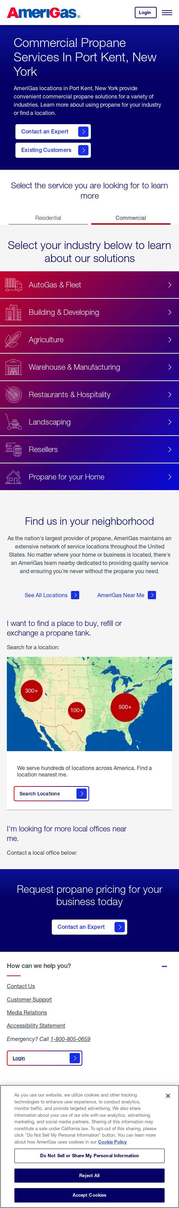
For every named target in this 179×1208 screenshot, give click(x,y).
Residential (48, 218)
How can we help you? (39, 965)
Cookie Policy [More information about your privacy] (112, 1142)
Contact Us (21, 986)
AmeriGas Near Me (126, 595)
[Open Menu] (167, 13)
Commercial (131, 217)
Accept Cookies (90, 1195)
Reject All (89, 1175)
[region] (89, 1146)
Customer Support (29, 999)
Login (148, 14)
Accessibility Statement (36, 1025)
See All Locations (52, 595)
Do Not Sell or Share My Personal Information (89, 1155)
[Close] (168, 1095)
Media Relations (27, 1012)
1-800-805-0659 (70, 1038)
